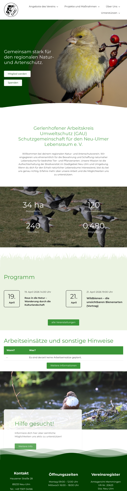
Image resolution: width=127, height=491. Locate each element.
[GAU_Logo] (11, 3)
